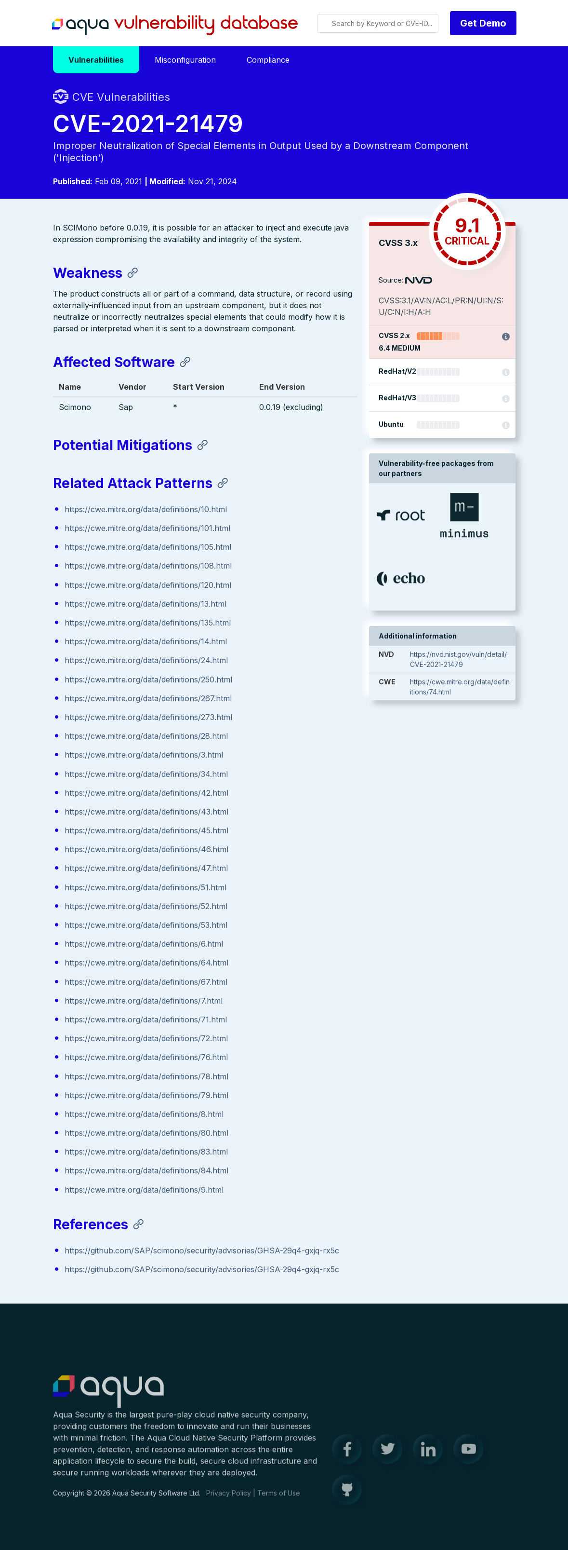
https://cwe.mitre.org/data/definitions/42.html (146, 793)
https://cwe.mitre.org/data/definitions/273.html (148, 717)
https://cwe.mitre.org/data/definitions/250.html (148, 680)
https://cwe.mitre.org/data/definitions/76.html (146, 1057)
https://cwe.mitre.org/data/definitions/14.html (146, 642)
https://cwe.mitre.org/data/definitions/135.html (148, 623)
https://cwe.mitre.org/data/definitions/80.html (146, 1133)
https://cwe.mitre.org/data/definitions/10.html (146, 510)
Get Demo (483, 23)
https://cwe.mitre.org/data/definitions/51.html (145, 888)
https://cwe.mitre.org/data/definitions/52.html (146, 906)
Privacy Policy (228, 1500)
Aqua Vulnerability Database (175, 26)
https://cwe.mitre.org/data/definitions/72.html (146, 1039)
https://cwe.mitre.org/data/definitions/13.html (145, 604)
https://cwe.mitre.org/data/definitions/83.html (146, 1152)
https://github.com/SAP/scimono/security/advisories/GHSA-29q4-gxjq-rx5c (202, 1251)
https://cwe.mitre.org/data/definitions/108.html (148, 566)
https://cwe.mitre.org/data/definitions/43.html (146, 812)
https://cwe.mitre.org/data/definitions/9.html (144, 1190)
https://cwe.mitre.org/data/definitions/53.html (146, 925)
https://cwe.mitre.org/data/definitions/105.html (148, 547)
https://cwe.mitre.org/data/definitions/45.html (146, 831)
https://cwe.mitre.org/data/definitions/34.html (146, 774)
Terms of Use (278, 1500)
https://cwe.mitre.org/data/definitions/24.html (146, 661)
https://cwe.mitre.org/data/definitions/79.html (146, 1096)
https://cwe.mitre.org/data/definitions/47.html (146, 869)
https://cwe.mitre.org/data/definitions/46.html (146, 850)
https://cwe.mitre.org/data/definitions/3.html (144, 755)
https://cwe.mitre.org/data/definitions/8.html (144, 1114)
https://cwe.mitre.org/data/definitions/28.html (146, 736)
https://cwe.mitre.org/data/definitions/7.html (144, 1001)
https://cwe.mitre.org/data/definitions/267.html (148, 699)
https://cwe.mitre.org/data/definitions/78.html (146, 1077)
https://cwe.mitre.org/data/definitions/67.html (146, 982)
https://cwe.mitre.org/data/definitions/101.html (147, 528)
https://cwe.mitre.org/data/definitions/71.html (146, 1020)
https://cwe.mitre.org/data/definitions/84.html (146, 1171)
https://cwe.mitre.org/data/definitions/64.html (146, 963)
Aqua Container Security (108, 1399)
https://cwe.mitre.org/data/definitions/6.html (144, 944)
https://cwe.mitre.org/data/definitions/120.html (148, 585)
